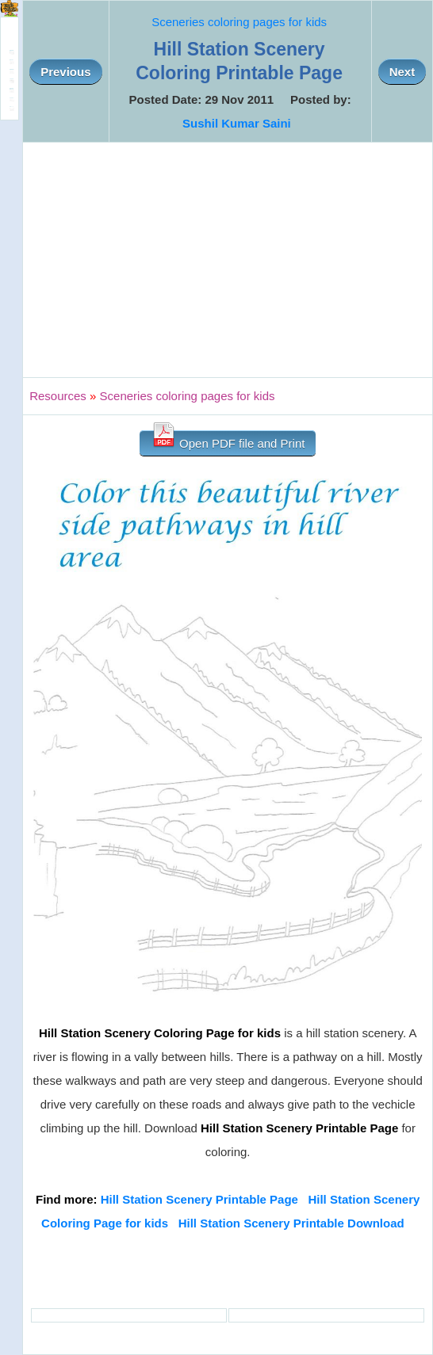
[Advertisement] (227, 260)
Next (402, 71)
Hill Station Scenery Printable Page (199, 1199)
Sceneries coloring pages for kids (239, 22)
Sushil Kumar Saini (236, 123)
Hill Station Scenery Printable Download (291, 1223)
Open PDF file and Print (228, 440)
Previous (65, 71)
